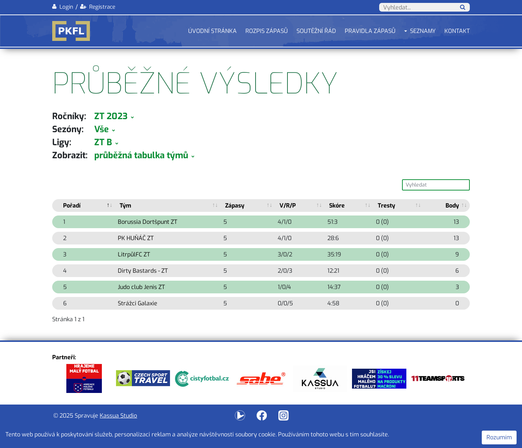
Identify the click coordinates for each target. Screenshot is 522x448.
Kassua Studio (118, 415)
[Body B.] (447, 205)
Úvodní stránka (212, 31)
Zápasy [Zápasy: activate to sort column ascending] (234, 205)
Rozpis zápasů (266, 31)
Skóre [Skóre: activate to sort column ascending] (337, 205)
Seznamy (423, 31)
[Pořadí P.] (83, 205)
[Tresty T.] (398, 205)
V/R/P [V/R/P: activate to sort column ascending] (287, 205)
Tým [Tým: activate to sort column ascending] (125, 205)
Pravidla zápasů (370, 31)
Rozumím (499, 437)
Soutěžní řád (316, 31)
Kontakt (457, 31)
